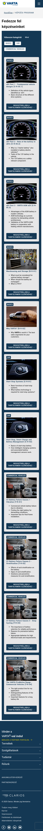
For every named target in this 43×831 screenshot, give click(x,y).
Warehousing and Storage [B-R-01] (21, 271)
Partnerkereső (9, 782)
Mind (27, 37)
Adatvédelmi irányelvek (11, 820)
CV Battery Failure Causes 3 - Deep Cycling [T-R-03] (21, 622)
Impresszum (7, 814)
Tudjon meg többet (10, 807)
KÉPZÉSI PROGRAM (24, 13)
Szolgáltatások (10, 750)
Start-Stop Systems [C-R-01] (18, 381)
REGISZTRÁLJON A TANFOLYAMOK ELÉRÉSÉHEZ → (21, 106)
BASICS (8, 43)
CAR (18, 43)
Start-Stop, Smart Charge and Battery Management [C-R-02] (19, 441)
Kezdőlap (8, 13)
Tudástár (7, 757)
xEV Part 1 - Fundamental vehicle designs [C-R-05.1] (20, 85)
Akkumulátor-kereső (12, 777)
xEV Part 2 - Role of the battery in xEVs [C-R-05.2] (20, 143)
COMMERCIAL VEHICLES (15, 49)
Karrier (4, 811)
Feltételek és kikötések (11, 817)
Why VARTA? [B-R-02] (15, 328)
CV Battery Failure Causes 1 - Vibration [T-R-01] (19, 501)
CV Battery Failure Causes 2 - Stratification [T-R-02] (19, 562)
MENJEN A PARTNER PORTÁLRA (15, 740)
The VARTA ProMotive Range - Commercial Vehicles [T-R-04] (19, 683)
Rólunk (6, 764)
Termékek (7, 743)
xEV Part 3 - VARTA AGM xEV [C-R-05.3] (21, 206)
